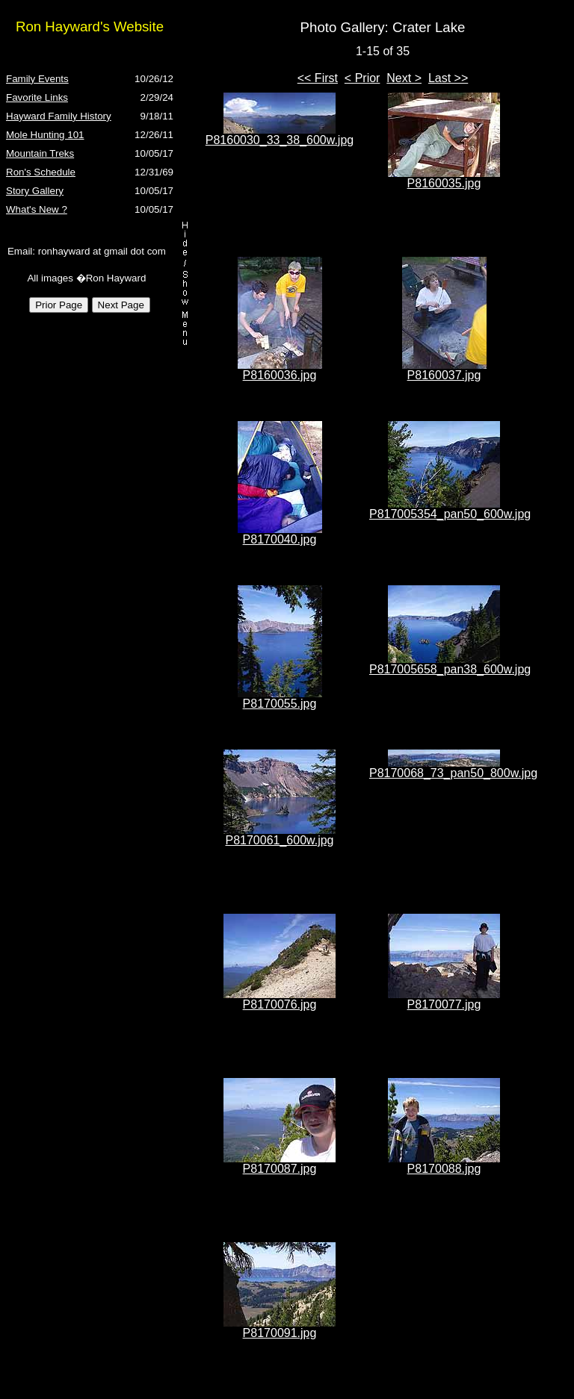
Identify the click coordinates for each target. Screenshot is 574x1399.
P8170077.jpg (444, 1004)
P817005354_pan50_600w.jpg (450, 514)
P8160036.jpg (280, 375)
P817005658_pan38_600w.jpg (450, 669)
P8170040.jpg (280, 539)
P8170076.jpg (280, 1004)
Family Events (37, 78)
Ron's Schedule (40, 172)
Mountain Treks (40, 153)
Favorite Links (37, 97)
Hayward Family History (58, 116)
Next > (404, 78)
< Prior (362, 78)
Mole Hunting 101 (45, 134)
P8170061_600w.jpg (279, 840)
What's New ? (36, 209)
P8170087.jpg (280, 1168)
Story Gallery (35, 190)
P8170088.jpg (444, 1168)
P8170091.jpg (280, 1333)
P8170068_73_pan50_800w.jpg (453, 773)
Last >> (448, 78)
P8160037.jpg (444, 375)
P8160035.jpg (444, 183)
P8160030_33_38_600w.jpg (280, 140)
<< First (317, 78)
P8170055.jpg (280, 703)
